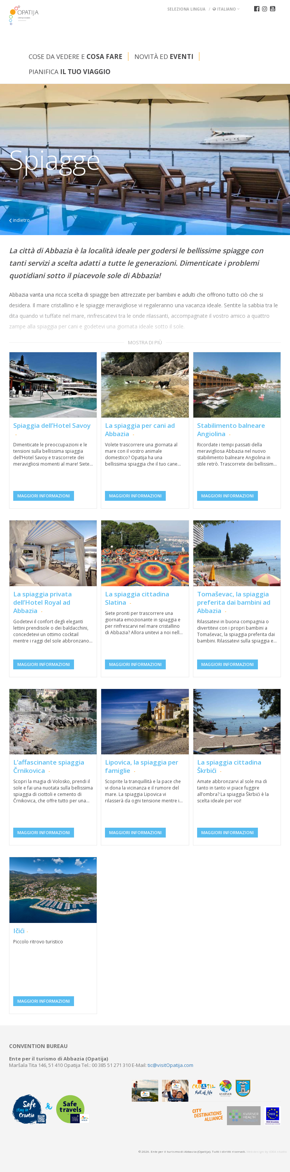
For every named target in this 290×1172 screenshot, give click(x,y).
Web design (255, 1151)
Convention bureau (38, 1046)
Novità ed (163, 56)
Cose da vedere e (75, 56)
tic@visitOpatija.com (170, 1065)
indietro (19, 220)
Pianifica (70, 71)
